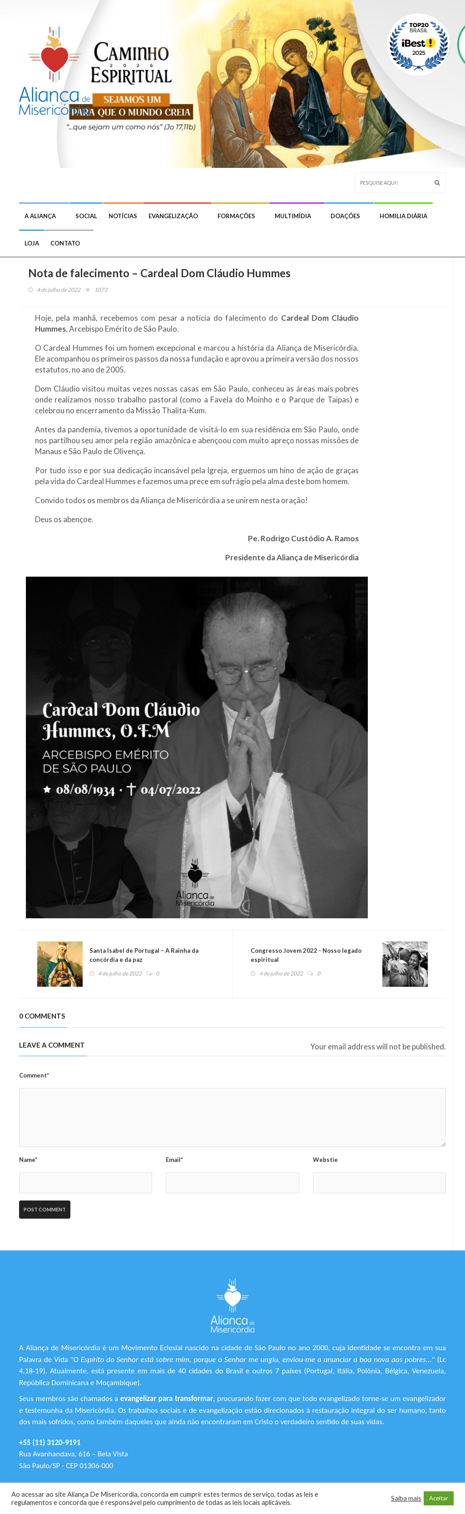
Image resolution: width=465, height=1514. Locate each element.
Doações (345, 216)
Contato (65, 243)
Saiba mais (406, 1498)
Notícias (123, 216)
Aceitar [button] (438, 1498)
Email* (174, 1159)
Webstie (325, 1159)
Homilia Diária (403, 216)
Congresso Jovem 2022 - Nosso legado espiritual (306, 955)
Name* (28, 1159)
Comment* (34, 1075)
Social (86, 216)
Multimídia (293, 216)
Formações (236, 216)
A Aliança (40, 216)
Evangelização (173, 216)
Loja (32, 243)
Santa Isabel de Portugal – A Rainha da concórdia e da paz (143, 955)
